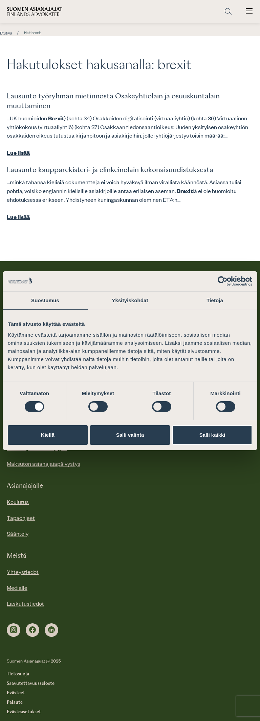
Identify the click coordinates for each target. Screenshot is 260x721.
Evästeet (16, 693)
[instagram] (13, 630)
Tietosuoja (18, 674)
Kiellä (48, 435)
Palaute (15, 702)
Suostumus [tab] (45, 300)
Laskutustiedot (25, 603)
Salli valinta (130, 435)
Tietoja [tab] (215, 300)
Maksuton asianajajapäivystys (43, 463)
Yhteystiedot (23, 571)
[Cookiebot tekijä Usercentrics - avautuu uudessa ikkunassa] (222, 281)
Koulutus (18, 501)
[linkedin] (51, 630)
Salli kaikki (212, 435)
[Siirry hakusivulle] (228, 11)
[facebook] (32, 630)
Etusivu (6, 33)
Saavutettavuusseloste (31, 683)
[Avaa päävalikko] (249, 11)
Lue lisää (18, 152)
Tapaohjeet (21, 517)
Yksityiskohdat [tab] (130, 300)
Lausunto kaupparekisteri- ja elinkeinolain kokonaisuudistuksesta (110, 170)
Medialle (17, 587)
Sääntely (17, 533)
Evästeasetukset (24, 712)
